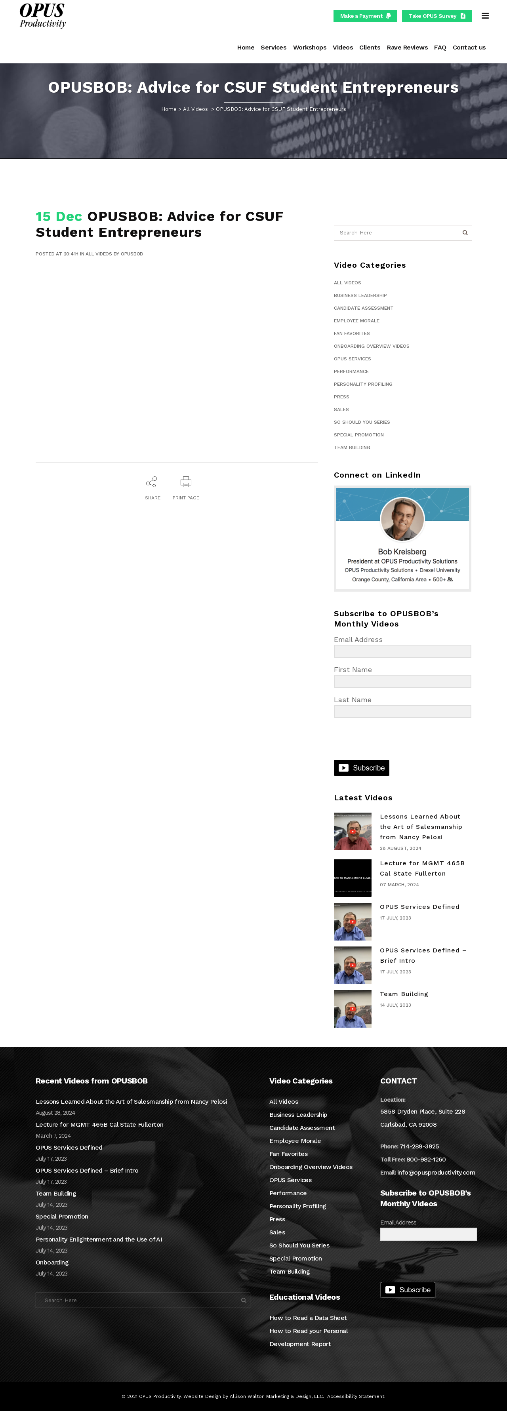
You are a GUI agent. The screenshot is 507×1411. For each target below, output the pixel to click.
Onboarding (52, 1262)
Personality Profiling (363, 384)
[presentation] (382, 739)
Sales (341, 409)
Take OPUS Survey (437, 16)
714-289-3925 (419, 1146)
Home (169, 109)
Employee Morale (356, 321)
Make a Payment (365, 16)
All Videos (195, 109)
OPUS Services (352, 359)
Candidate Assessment (364, 308)
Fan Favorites (352, 333)
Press (341, 397)
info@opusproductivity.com (436, 1172)
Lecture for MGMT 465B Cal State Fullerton (99, 1124)
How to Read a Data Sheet (308, 1318)
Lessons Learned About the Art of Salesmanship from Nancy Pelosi (421, 827)
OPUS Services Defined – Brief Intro (87, 1170)
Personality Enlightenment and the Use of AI (99, 1239)
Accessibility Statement (355, 1396)
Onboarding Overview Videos (372, 346)
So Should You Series (362, 422)
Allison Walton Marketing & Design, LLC (276, 1396)
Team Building (352, 447)
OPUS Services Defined (420, 906)
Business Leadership (360, 295)
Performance (351, 371)
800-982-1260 (426, 1159)
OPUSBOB (132, 254)
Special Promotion (359, 435)
